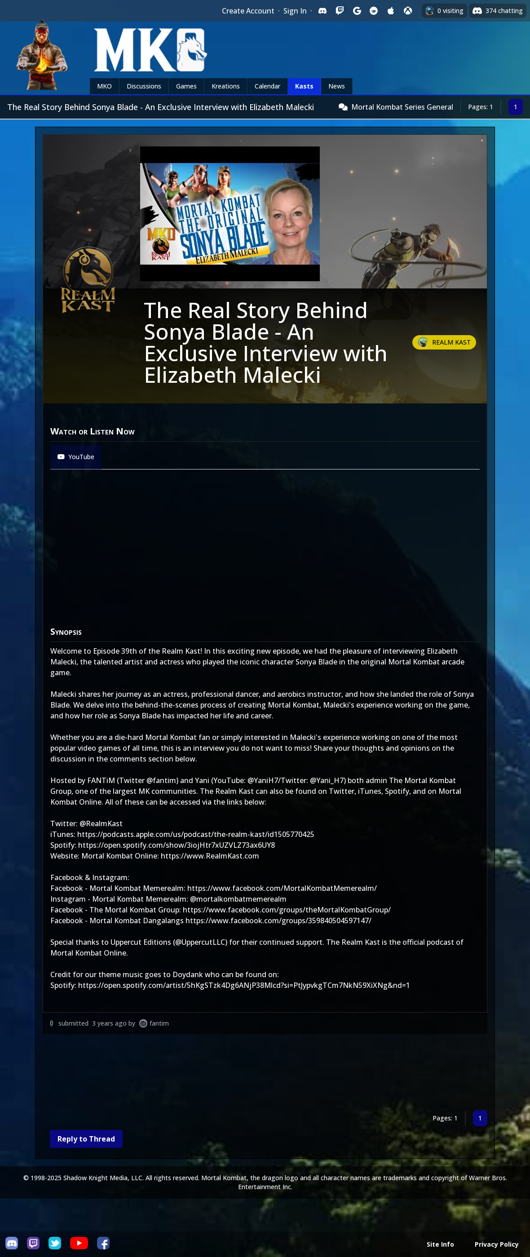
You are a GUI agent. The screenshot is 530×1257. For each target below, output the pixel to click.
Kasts (304, 86)
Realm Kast (451, 342)
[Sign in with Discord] (322, 11)
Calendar (267, 86)
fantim (159, 1023)
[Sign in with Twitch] (339, 11)
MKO (104, 86)
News (336, 86)
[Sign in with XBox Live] (408, 11)
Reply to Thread (86, 1139)
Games (186, 86)
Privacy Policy (497, 1244)
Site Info (440, 1244)
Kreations (226, 86)
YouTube (75, 456)
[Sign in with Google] (356, 11)
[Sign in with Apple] (391, 11)
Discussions (144, 86)
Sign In (295, 11)
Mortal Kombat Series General (402, 107)
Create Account (248, 11)
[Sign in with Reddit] (373, 11)
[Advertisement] (265, 1074)
